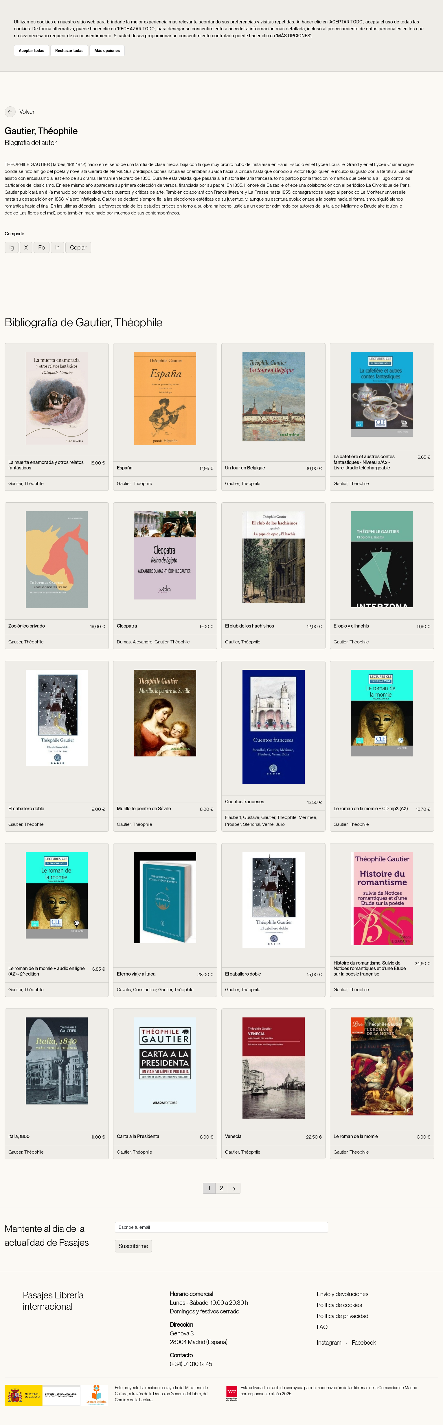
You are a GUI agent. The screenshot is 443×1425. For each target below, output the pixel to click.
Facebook (364, 1342)
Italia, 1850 (19, 1136)
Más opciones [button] (107, 50)
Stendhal (251, 824)
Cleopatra (127, 626)
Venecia (233, 1136)
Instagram (329, 1342)
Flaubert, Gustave (242, 817)
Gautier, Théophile (26, 483)
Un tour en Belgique (245, 468)
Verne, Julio (273, 824)
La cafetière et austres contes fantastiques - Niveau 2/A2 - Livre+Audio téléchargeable (364, 462)
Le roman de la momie (356, 1136)
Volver (20, 112)
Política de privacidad (342, 1316)
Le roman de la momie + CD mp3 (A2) (371, 808)
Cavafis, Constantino (136, 989)
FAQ (322, 1327)
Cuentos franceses (244, 801)
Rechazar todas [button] (69, 50)
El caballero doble (26, 808)
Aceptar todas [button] (31, 50)
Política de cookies (339, 1305)
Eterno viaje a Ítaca (136, 974)
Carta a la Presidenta (138, 1136)
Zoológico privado (26, 626)
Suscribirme (133, 1246)
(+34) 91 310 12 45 (191, 1364)
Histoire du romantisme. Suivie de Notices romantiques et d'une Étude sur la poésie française (370, 968)
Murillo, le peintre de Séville (144, 808)
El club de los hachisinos (249, 626)
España (125, 468)
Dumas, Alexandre (134, 642)
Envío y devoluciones (342, 1294)
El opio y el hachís (351, 626)
